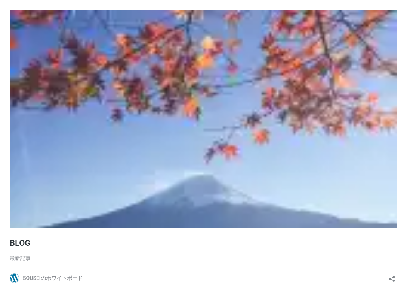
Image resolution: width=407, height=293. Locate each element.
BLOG (20, 243)
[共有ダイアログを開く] (392, 276)
